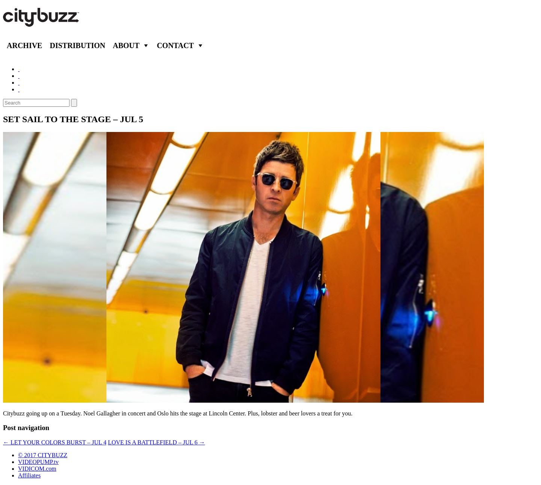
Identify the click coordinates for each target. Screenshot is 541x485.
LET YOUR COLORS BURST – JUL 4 (54, 442)
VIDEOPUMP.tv (38, 462)
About (126, 45)
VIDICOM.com (37, 468)
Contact (175, 45)
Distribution (77, 45)
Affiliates (29, 475)
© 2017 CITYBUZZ (42, 455)
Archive (24, 45)
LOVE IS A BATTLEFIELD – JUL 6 (156, 442)
